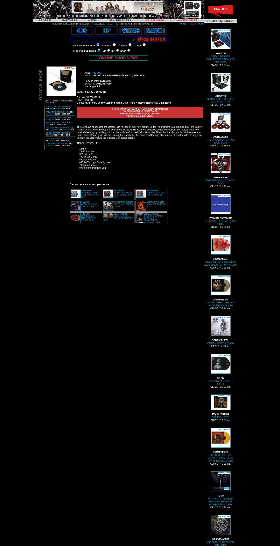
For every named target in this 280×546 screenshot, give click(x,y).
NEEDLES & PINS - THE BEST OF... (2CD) (91, 204)
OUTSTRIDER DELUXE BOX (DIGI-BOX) (220, 88)
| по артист (106, 45)
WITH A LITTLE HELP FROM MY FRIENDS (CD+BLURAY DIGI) (220, 488)
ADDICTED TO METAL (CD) (156, 204)
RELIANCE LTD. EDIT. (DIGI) (220, 369)
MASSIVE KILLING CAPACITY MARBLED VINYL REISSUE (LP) (220, 445)
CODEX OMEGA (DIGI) (220, 330)
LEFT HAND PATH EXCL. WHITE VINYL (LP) (90, 193)
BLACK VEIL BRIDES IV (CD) (123, 204)
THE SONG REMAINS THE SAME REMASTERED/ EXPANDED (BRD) (154, 218)
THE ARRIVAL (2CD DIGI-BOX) (220, 169)
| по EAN (137, 45)
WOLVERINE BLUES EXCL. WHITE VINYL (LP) (123, 193)
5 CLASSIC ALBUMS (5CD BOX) (220, 209)
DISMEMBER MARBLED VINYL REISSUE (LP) (220, 291)
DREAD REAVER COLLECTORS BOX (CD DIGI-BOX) (220, 46)
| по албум (122, 45)
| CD (104, 51)
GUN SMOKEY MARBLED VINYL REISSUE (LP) (89, 217)
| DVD (123, 51)
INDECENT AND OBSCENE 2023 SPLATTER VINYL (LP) (220, 250)
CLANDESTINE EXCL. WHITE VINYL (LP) (156, 192)
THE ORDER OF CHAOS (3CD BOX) (220, 128)
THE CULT (96, 72)
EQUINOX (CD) (220, 407)
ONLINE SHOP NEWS (118, 58)
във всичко (89, 45)
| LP (113, 51)
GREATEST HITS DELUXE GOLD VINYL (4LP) (118, 217)
